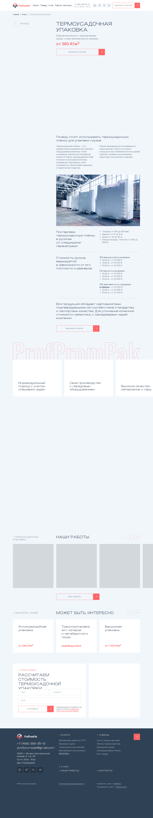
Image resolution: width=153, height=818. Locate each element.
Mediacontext (121, 787)
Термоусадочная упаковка (71, 747)
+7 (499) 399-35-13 (81, 4)
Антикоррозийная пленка (109, 750)
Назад (24, 23)
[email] (49, 700)
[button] (137, 5)
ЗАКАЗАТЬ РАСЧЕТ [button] (124, 5)
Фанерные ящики (67, 744)
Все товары (102, 754)
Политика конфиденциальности (71, 784)
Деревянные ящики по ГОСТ (72, 740)
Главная (16, 14)
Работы (58, 5)
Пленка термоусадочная (108, 744)
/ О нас (64, 767)
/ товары (103, 735)
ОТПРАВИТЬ (33, 709)
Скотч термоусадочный (108, 740)
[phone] (65, 692)
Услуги (36, 5)
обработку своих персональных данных (67, 710)
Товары (43, 5)
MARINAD (117, 784)
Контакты (67, 5)
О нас (51, 5)
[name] (33, 692)
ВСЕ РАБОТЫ (75, 596)
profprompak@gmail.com (36, 747)
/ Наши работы (69, 771)
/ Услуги (64, 735)
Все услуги (64, 754)
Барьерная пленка (105, 747)
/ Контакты (104, 771)
